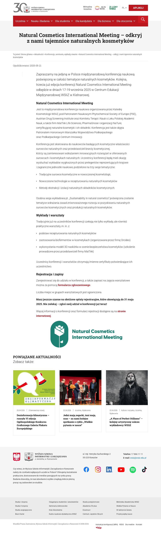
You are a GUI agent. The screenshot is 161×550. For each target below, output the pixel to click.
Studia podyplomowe (91, 502)
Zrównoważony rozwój (36, 410)
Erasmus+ (87, 510)
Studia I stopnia (21, 502)
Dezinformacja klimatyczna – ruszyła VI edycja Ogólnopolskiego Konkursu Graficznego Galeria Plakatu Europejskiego (33, 422)
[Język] (124, 7)
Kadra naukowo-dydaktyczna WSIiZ (63, 514)
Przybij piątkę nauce (124, 514)
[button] (143, 19)
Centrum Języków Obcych (93, 514)
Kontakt (139, 525)
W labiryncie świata (124, 510)
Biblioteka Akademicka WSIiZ (127, 502)
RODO (121, 525)
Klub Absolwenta (55, 510)
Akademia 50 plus (90, 506)
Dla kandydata (85, 21)
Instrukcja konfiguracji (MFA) (107, 525)
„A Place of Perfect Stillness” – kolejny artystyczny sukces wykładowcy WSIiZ (126, 422)
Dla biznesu (106, 21)
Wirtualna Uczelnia (87, 8)
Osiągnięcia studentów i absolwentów (63, 502)
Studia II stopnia (21, 506)
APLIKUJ (138, 7)
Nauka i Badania (42, 21)
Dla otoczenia (126, 21)
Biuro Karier (19, 514)
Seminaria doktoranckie (58, 506)
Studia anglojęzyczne (23, 510)
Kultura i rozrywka (127, 410)
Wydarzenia (86, 410)
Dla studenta (64, 21)
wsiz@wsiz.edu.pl (138, 458)
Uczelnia (22, 21)
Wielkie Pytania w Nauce (126, 506)
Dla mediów (129, 525)
